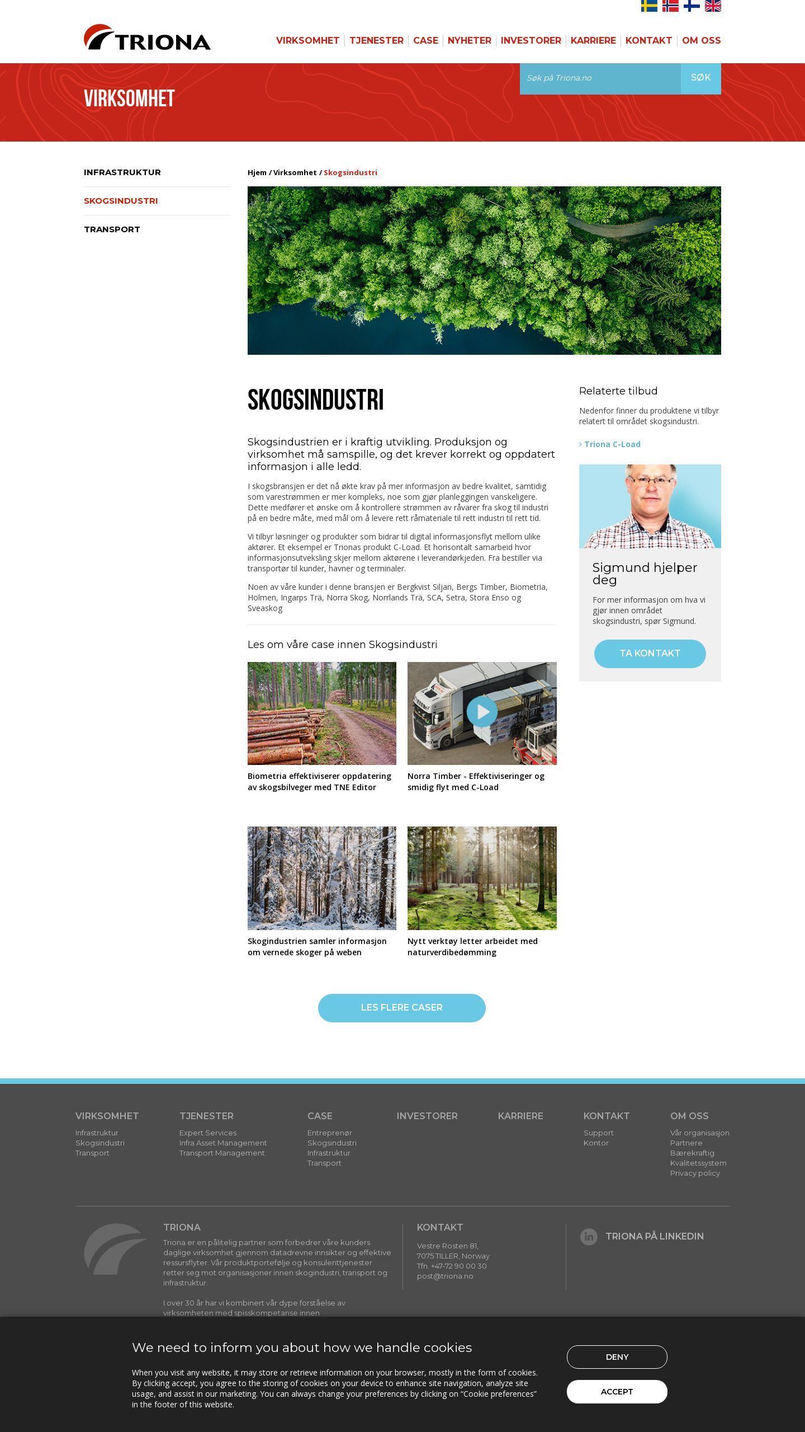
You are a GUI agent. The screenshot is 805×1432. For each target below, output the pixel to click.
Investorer (531, 40)
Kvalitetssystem (698, 1162)
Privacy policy (695, 1172)
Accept (617, 1392)
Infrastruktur (122, 172)
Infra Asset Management (223, 1142)
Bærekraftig (692, 1152)
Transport (112, 229)
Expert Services (207, 1132)
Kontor (596, 1142)
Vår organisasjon (700, 1132)
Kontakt (649, 40)
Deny (617, 1357)
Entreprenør (329, 1132)
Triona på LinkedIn (642, 1236)
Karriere (593, 40)
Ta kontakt (650, 653)
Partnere (686, 1142)
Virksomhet (308, 40)
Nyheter (469, 40)
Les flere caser (402, 1007)
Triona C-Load (612, 444)
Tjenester (376, 40)
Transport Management (222, 1152)
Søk (701, 77)
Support (599, 1132)
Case (425, 40)
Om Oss (701, 40)
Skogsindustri (121, 200)
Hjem (257, 172)
